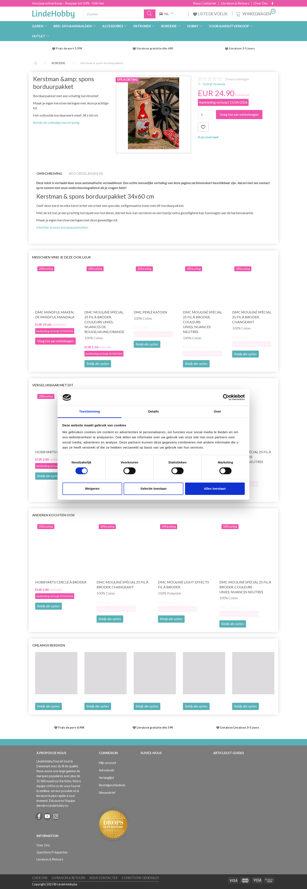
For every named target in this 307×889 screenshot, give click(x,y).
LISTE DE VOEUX (210, 14)
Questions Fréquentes (52, 852)
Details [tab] (153, 411)
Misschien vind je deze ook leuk (61, 257)
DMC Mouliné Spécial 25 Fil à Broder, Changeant (251, 317)
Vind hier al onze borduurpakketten (62, 227)
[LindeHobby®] (53, 13)
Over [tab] (217, 411)
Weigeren (92, 488)
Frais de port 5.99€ (69, 48)
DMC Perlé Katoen (150, 312)
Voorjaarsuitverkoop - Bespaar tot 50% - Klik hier (68, 3)
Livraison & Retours (235, 3)
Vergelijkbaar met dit (52, 385)
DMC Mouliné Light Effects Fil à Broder (183, 584)
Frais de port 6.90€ (71, 727)
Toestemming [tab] (89, 411)
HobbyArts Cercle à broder (60, 582)
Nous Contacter (204, 3)
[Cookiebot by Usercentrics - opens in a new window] (226, 397)
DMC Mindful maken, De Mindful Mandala (54, 314)
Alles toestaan (215, 488)
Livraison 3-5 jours (242, 48)
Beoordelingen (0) (86, 173)
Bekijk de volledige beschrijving (56, 122)
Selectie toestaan (153, 488)
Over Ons (261, 3)
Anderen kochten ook (53, 515)
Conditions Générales (140, 878)
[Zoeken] (150, 14)
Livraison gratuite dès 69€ (155, 48)
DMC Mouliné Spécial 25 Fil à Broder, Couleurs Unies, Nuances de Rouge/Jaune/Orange (104, 321)
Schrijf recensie (213, 84)
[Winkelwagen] (255, 13)
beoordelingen (237, 79)
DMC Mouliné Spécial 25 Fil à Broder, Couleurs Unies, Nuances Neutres (202, 321)
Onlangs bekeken (48, 645)
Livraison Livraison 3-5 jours (239, 727)
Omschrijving (49, 173)
